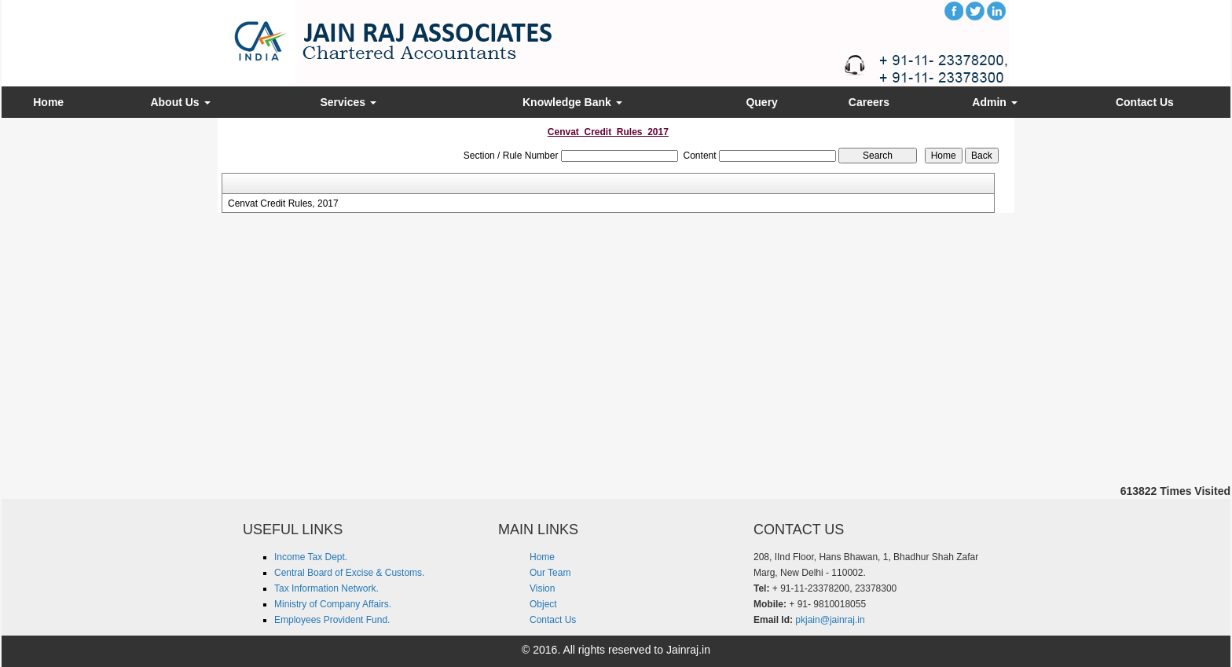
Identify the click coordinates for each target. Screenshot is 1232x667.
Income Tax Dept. (310, 557)
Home (48, 102)
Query (761, 102)
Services (348, 102)
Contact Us (1145, 102)
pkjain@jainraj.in (829, 619)
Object (543, 604)
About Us (180, 102)
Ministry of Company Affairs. (332, 604)
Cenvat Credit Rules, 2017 (283, 203)
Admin (994, 102)
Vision (542, 588)
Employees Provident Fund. (332, 619)
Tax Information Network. (326, 588)
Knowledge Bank (572, 102)
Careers (869, 102)
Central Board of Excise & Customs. (349, 572)
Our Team (550, 572)
